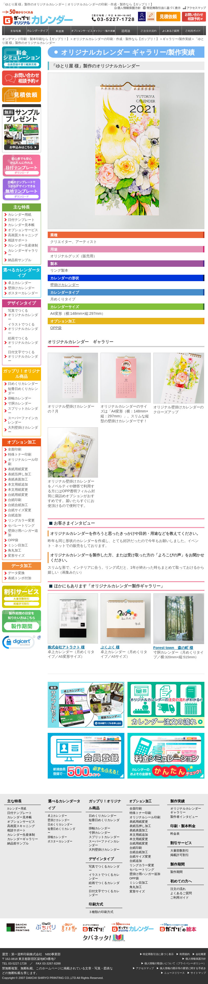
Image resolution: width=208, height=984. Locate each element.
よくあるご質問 (181, 893)
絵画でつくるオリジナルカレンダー (23, 342)
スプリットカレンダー (23, 411)
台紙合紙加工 (18, 505)
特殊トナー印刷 (19, 454)
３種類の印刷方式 (101, 911)
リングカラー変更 (21, 520)
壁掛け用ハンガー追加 (23, 533)
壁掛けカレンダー (21, 288)
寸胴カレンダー (19, 403)
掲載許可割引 (179, 855)
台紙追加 (14, 515)
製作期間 (176, 871)
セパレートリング (21, 525)
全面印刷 (14, 449)
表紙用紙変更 (18, 469)
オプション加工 (21, 442)
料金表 (175, 833)
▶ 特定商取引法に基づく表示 (157, 954)
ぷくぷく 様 (110, 647)
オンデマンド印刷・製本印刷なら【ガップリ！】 (36, 39)
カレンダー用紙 (19, 215)
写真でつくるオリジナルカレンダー (23, 315)
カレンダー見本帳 (21, 225)
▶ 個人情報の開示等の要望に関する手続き (181, 968)
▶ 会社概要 (199, 954)
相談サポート (18, 240)
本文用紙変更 (18, 489)
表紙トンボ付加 (19, 578)
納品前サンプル (19, 260)
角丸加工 (14, 550)
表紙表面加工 (18, 479)
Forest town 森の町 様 (173, 648)
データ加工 (21, 566)
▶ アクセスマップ (143, 968)
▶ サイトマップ (196, 972)
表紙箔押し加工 (19, 474)
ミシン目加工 (18, 545)
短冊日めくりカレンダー (23, 391)
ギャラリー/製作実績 (177, 39)
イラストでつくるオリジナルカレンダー (23, 328)
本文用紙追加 (18, 484)
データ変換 (16, 573)
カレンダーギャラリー (23, 253)
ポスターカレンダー (23, 293)
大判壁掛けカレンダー (23, 430)
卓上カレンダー (19, 283)
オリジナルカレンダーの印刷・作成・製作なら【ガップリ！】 (116, 39)
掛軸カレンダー (19, 398)
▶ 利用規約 (183, 954)
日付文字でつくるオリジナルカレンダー (23, 356)
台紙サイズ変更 (19, 510)
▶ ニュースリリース (173, 972)
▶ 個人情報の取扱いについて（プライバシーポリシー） (173, 963)
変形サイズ (16, 555)
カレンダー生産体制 (23, 245)
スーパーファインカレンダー (23, 420)
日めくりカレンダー (23, 384)
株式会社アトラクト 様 (66, 647)
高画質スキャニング (23, 235)
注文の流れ (178, 888)
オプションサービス (23, 230)
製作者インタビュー (184, 816)
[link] (18, 643)
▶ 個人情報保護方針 (194, 958)
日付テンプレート (21, 220)
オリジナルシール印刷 (23, 462)
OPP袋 (13, 540)
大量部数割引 (179, 850)
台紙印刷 (14, 500)
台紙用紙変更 (18, 495)
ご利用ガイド (179, 897)
